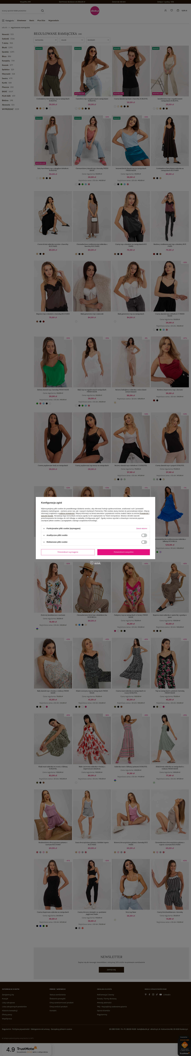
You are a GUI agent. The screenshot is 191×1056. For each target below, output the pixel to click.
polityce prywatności (67, 513)
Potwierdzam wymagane (68, 552)
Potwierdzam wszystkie (123, 552)
